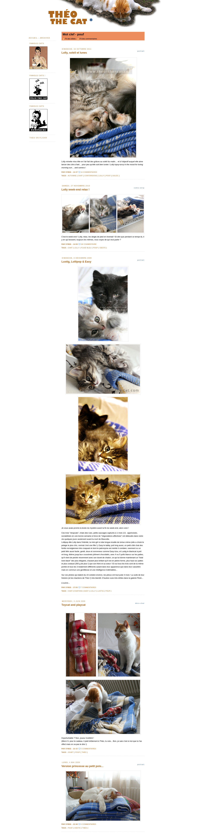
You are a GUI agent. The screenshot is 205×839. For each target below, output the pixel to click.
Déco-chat (140, 603)
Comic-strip (139, 188)
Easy (86, 591)
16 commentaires (89, 172)
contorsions (90, 176)
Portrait (141, 51)
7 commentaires (88, 587)
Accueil (33, 38)
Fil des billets (70, 39)
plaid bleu (86, 248)
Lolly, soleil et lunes (74, 52)
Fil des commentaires (88, 39)
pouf (108, 176)
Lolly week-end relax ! (76, 189)
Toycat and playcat (74, 604)
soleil (115, 176)
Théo (84, 752)
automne (72, 176)
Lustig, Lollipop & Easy (76, 261)
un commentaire (88, 244)
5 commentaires (88, 749)
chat (80, 176)
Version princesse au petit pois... (82, 766)
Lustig (101, 591)
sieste (103, 248)
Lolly (101, 176)
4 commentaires (88, 824)
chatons (78, 591)
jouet (71, 752)
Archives (45, 38)
